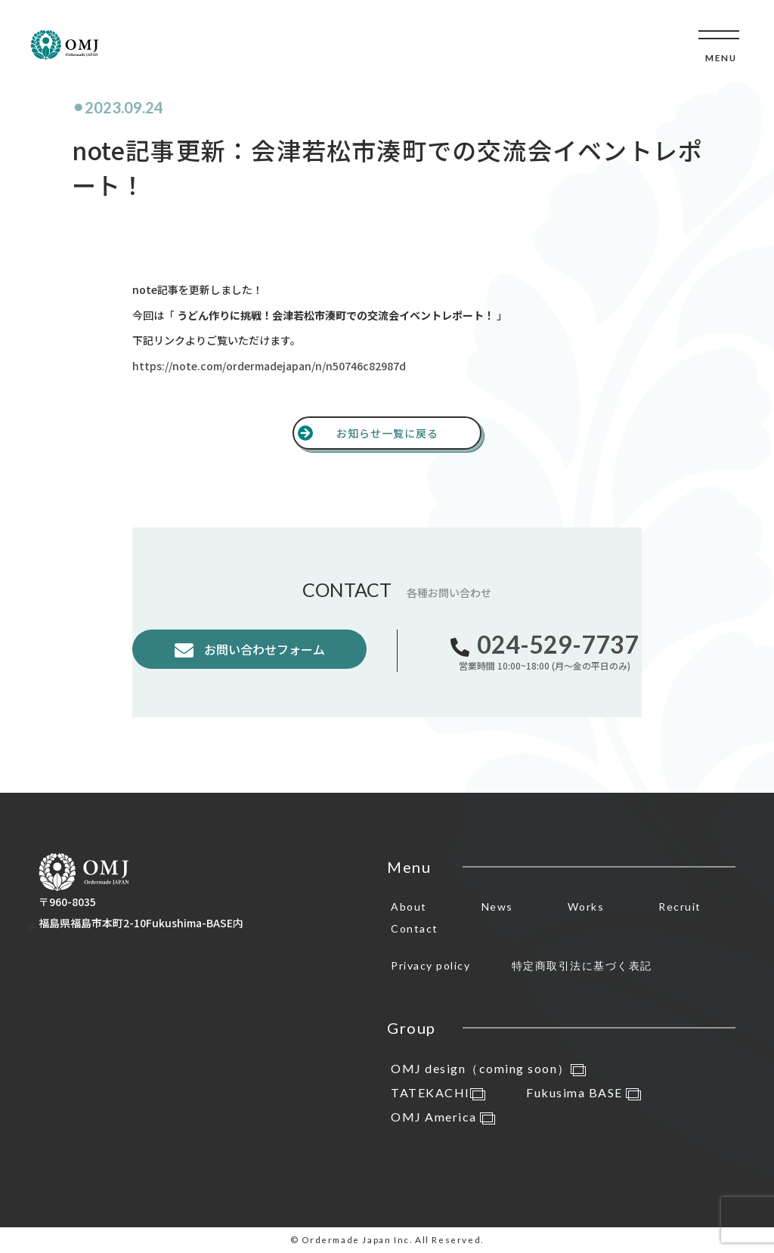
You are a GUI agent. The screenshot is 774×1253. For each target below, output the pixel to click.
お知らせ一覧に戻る (387, 433)
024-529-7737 (558, 644)
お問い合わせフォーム (263, 649)
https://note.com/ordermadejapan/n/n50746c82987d (269, 365)
